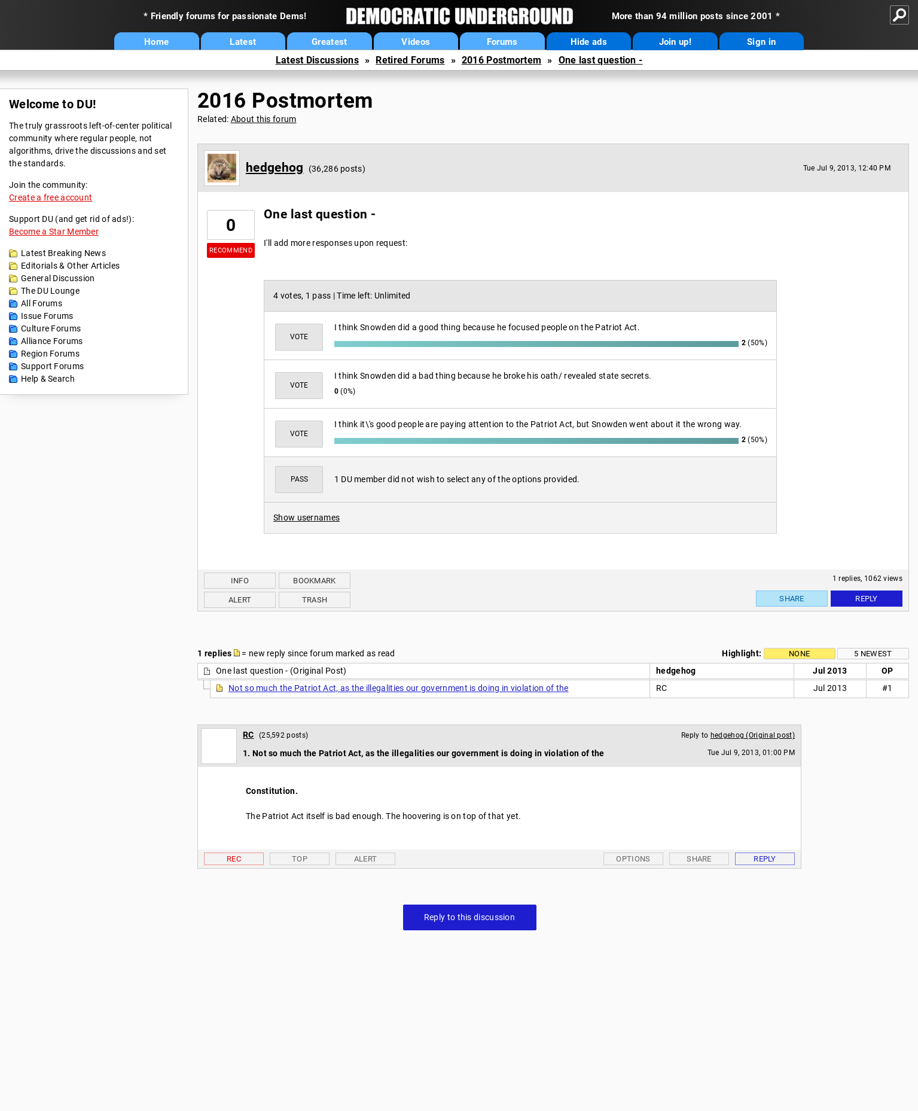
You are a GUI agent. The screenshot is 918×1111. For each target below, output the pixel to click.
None (799, 653)
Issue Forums (47, 316)
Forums (502, 41)
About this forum (264, 119)
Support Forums (52, 366)
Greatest (329, 41)
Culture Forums (51, 328)
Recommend (230, 250)
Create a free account (50, 197)
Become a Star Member (54, 231)
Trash (315, 599)
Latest (243, 41)
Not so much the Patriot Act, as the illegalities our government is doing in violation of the (398, 688)
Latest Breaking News (63, 253)
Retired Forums (410, 60)
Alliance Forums (52, 341)
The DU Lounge (50, 291)
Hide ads (589, 41)
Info (240, 580)
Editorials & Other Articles (70, 265)
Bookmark (314, 580)
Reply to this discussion (469, 917)
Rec (234, 858)
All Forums (41, 303)
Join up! (675, 41)
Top (299, 858)
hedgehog (274, 167)
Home (156, 41)
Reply (866, 598)
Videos (415, 41)
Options (633, 858)
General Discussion (57, 278)
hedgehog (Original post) (752, 735)
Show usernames (306, 517)
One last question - (601, 60)
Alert (240, 599)
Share (791, 598)
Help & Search (48, 378)
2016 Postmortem (502, 60)
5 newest (873, 653)
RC (248, 734)
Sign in (761, 41)
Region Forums (50, 353)
